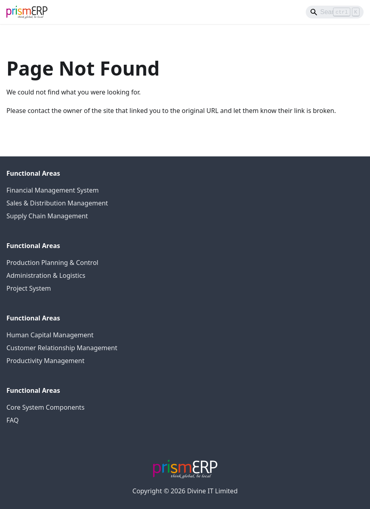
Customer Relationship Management (61, 347)
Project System (28, 288)
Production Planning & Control (52, 262)
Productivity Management (45, 360)
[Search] (335, 12)
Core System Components (45, 407)
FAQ (12, 420)
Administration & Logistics (45, 275)
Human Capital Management (50, 334)
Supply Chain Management (47, 215)
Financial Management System (52, 190)
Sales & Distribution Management (57, 203)
